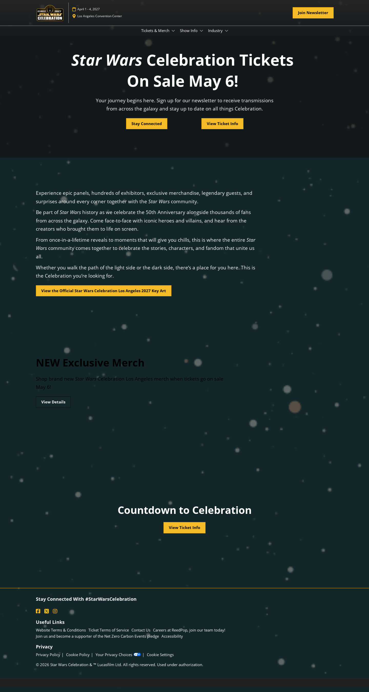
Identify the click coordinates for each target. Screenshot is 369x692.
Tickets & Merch (155, 35)
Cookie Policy (78, 659)
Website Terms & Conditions (61, 634)
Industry (216, 35)
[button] (313, 17)
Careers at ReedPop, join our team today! (189, 634)
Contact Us (140, 634)
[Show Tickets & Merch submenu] (173, 35)
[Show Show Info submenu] (201, 35)
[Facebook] (39, 616)
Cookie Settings (160, 659)
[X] (47, 616)
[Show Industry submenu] (226, 35)
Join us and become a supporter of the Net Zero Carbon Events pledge (97, 641)
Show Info (189, 35)
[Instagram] (56, 616)
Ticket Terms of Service (108, 634)
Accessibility (172, 641)
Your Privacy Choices (118, 659)
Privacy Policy (48, 659)
